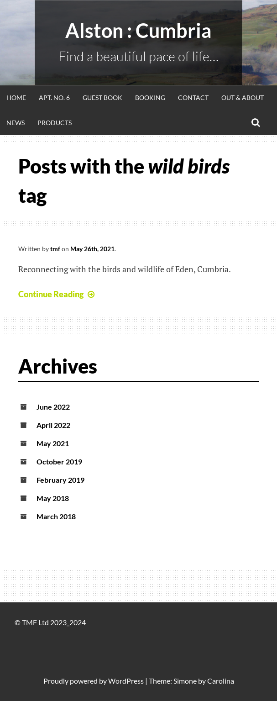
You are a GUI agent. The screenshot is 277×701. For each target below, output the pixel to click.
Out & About (242, 97)
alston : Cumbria (138, 30)
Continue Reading (57, 294)
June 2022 (53, 406)
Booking (150, 97)
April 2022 (53, 425)
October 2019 (59, 461)
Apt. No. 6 (54, 97)
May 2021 (53, 443)
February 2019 (60, 479)
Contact (193, 97)
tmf (55, 249)
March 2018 (56, 516)
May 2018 (53, 498)
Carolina (220, 680)
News (15, 122)
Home (16, 97)
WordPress (126, 680)
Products (54, 122)
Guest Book (102, 97)
